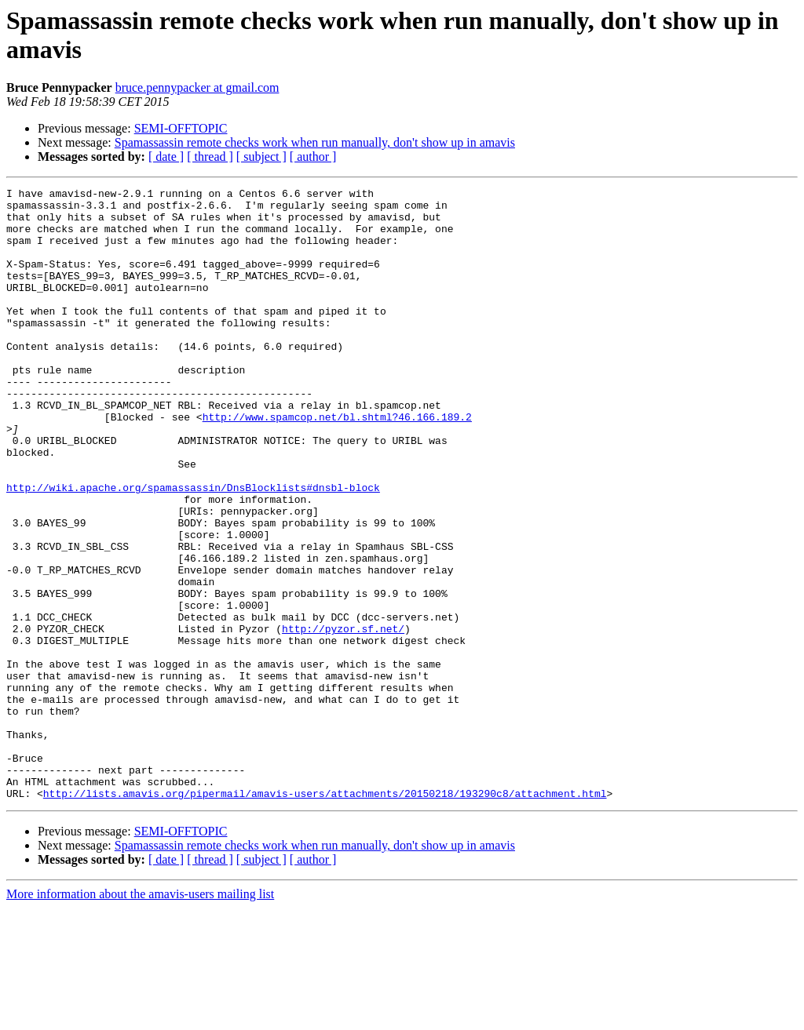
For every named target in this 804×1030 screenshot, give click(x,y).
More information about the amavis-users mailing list (140, 1016)
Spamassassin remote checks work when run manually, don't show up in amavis (315, 142)
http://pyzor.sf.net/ (343, 718)
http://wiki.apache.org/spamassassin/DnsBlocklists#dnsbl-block (193, 548)
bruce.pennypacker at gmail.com (197, 87)
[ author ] (313, 156)
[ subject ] (261, 156)
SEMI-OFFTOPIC (181, 128)
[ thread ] (210, 156)
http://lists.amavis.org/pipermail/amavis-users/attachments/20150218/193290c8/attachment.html (325, 915)
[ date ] (166, 156)
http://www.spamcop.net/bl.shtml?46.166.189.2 (337, 464)
